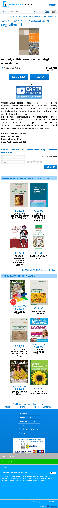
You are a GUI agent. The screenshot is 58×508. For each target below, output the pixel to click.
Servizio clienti (24, 417)
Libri (19, 16)
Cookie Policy (35, 502)
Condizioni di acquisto (28, 429)
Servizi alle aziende (26, 421)
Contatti (22, 425)
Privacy (21, 433)
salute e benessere (31, 16)
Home (12, 16)
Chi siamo (22, 413)
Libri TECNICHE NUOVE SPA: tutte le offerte (39, 270)
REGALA (39, 77)
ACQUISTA (18, 77)
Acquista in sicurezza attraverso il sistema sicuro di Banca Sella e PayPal (29, 450)
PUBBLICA (50, 167)
